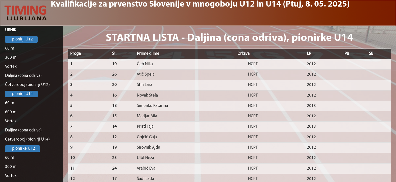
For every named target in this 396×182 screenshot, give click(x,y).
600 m (10, 112)
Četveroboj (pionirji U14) (27, 139)
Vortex (11, 66)
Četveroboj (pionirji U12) (27, 85)
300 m (10, 57)
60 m (9, 48)
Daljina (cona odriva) (23, 76)
